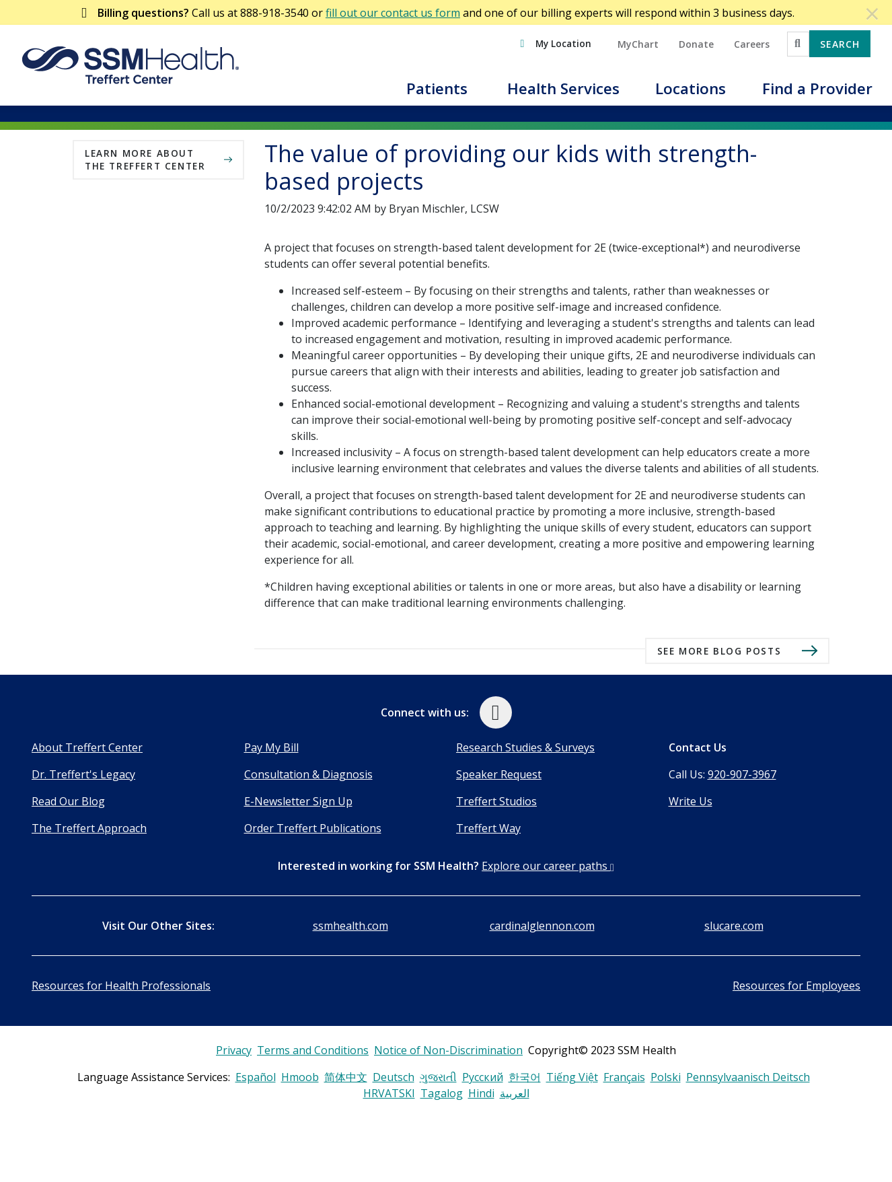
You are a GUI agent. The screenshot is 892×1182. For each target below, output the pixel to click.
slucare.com (734, 925)
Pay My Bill (271, 747)
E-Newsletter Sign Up (298, 801)
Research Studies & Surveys (525, 747)
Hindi (481, 1093)
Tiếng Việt (572, 1077)
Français (624, 1077)
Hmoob (300, 1077)
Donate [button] (696, 44)
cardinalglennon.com (542, 925)
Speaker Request (499, 774)
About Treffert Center (87, 747)
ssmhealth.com (350, 925)
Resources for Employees (796, 985)
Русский (482, 1077)
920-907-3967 (742, 774)
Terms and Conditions (313, 1050)
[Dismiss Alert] (873, 13)
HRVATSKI (389, 1093)
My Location (563, 43)
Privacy (234, 1050)
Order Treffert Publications (312, 828)
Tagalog (441, 1093)
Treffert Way (488, 828)
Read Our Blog (68, 801)
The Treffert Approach (89, 828)
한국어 (525, 1077)
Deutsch (393, 1077)
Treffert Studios (496, 801)
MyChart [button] (638, 44)
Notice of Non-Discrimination (448, 1050)
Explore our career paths (548, 865)
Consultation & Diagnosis (308, 774)
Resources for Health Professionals (121, 985)
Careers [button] (752, 44)
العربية (514, 1093)
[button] (436, 96)
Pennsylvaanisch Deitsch (748, 1077)
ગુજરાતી (438, 1077)
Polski (666, 1077)
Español (255, 1077)
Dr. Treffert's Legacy (83, 774)
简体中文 (345, 1077)
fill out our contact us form (393, 12)
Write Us (690, 801)
